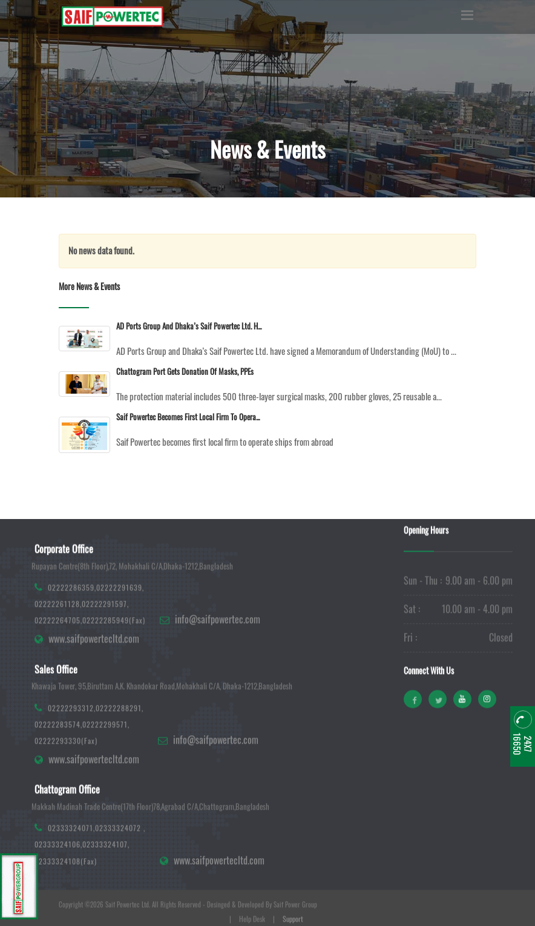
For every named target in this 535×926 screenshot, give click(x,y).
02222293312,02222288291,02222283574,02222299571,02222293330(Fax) (88, 760)
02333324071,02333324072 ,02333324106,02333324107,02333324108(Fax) (89, 881)
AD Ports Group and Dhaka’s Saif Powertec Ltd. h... (188, 326)
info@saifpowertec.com (217, 656)
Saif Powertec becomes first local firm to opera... (188, 417)
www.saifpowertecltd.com (93, 676)
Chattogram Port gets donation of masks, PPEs (185, 371)
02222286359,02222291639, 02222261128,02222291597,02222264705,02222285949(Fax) (89, 640)
